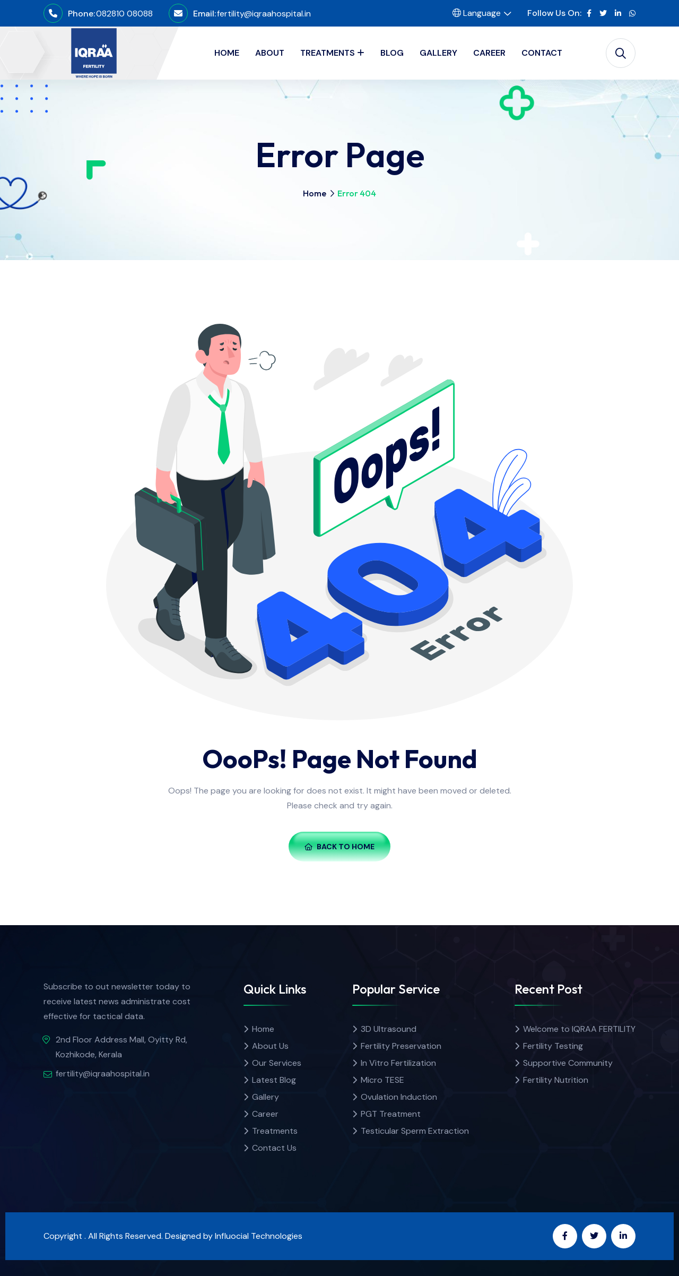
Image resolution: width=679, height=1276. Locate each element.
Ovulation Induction (399, 1096)
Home (314, 193)
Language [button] (476, 13)
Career (265, 1113)
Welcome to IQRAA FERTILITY (579, 1028)
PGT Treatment (391, 1113)
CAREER (489, 52)
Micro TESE (382, 1079)
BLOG (392, 52)
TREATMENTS (327, 52)
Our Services (276, 1062)
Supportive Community (568, 1062)
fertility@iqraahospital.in (264, 13)
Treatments (275, 1130)
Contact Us (274, 1147)
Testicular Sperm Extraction (415, 1130)
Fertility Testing (553, 1045)
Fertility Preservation (401, 1045)
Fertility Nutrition (555, 1079)
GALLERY (438, 52)
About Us (270, 1045)
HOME (226, 52)
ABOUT (269, 52)
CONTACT (541, 52)
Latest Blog (274, 1079)
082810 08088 (124, 13)
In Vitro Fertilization (398, 1062)
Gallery (265, 1096)
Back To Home (339, 846)
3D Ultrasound (388, 1028)
